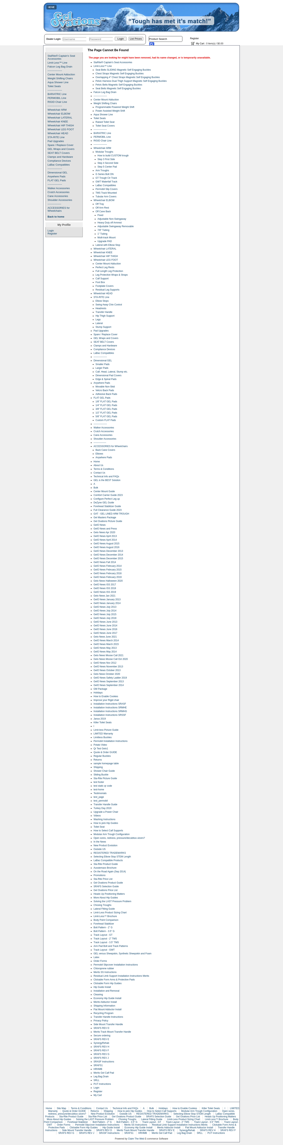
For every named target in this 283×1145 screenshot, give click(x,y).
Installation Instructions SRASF (110, 703)
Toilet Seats (54, 86)
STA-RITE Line (56, 137)
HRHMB (98, 1069)
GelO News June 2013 (105, 621)
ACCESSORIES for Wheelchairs (59, 209)
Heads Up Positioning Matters (109, 894)
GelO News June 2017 (105, 633)
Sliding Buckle (101, 774)
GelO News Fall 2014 (105, 562)
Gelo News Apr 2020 (104, 532)
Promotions (100, 875)
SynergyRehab (101, 1043)
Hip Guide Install (102, 987)
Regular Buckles (102, 756)
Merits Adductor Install (105, 1002)
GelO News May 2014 (105, 651)
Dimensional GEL (57, 172)
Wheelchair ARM (57, 109)
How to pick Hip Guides (106, 823)
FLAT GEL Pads (57, 180)
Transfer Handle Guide (105, 804)
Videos (97, 815)
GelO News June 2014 (105, 625)
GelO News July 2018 (105, 618)
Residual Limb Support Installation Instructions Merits (121, 976)
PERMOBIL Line (57, 98)
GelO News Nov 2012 (105, 662)
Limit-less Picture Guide (106, 730)
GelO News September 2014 (109, 685)
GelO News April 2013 (105, 536)
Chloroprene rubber (104, 968)
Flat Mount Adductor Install (107, 1009)
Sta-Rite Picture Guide (105, 778)
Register (194, 38)
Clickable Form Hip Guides (108, 983)
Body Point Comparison (106, 920)
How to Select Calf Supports (108, 830)
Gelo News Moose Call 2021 (108, 655)
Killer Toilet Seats (103, 722)
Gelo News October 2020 (107, 674)
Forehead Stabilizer (104, 923)
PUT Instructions (102, 1084)
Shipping (98, 767)
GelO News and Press (105, 528)
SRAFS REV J (101, 1058)
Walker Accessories (59, 188)
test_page (99, 797)
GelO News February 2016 (108, 573)
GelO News (100, 525)
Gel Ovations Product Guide (108, 882)
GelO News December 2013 (108, 551)
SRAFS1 (98, 1065)
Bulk (96, 487)
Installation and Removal (106, 990)
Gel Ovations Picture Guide (108, 521)
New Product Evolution (105, 845)
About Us (98, 465)
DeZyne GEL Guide (104, 502)
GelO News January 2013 (107, 599)
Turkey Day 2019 (102, 808)
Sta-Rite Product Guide (106, 864)
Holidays (98, 692)
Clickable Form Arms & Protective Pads (114, 979)
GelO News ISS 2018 (105, 588)
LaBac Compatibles (59, 164)
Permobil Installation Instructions (111, 741)
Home (97, 461)
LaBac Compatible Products (108, 860)
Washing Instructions (104, 819)
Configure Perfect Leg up (107, 498)
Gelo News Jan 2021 (104, 595)
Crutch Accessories (58, 192)
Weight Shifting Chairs (60, 78)
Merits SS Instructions (105, 972)
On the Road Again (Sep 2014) (110, 871)
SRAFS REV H (101, 1046)
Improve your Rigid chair (106, 700)
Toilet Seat (99, 826)
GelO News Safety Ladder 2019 (110, 677)
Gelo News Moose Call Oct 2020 (111, 659)
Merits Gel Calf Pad (104, 1072)
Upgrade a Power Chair (106, 812)
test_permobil (101, 800)
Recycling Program (103, 1013)
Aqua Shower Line (58, 82)
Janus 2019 (100, 718)
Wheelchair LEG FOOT (61, 129)
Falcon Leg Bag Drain (60, 66)
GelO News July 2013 (105, 607)
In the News (100, 841)
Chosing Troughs (102, 905)
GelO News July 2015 (105, 614)
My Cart (200, 43)
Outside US (100, 849)
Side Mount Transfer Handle (108, 1024)
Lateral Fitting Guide (104, 908)
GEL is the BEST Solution (107, 480)
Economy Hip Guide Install (107, 998)
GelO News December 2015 (108, 558)
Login (51, 230)
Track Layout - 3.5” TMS (106, 942)
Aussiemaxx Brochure (105, 867)
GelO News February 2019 (108, 577)
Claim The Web (136, 1138)
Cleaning (98, 994)
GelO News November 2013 (108, 666)
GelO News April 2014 (105, 539)
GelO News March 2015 (106, 644)
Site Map (61, 1108)
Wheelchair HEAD (58, 133)
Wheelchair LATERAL (60, 117)
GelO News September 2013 (109, 681)
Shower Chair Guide (104, 771)
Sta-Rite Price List (103, 879)
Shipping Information (104, 1005)
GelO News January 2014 (107, 603)
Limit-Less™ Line (57, 62)
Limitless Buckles (103, 737)
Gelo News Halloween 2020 (108, 580)
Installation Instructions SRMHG (110, 711)
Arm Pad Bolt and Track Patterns (111, 946)
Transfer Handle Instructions (108, 1017)
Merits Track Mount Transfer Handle (112, 1031)
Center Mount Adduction (61, 74)
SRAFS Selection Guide (106, 886)
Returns (98, 759)
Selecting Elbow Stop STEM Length (112, 856)
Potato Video (100, 744)
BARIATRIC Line (57, 94)
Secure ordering (102, 1035)
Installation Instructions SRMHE (110, 707)
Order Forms (100, 961)
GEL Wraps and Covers (61, 149)
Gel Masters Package (105, 517)
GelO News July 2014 (105, 610)
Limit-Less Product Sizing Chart (110, 912)
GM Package (100, 689)
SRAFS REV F (101, 1050)
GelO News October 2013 (107, 670)
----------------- (55, 70)
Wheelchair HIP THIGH (61, 125)
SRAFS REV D (101, 1028)
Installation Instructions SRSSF (110, 715)
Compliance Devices (59, 160)
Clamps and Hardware (60, 156)
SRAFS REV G (101, 1054)
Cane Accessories (58, 196)
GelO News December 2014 (108, 554)
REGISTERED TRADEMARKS (110, 853)
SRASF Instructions (104, 1061)
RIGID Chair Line (57, 101)
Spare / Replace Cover (61, 145)
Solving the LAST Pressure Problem (112, 901)
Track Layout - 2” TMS (105, 938)
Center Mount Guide (104, 491)
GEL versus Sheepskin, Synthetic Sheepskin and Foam (122, 953)
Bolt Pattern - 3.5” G (104, 931)
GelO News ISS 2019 (105, 592)
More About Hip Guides (106, 897)
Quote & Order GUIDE (105, 752)
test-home (99, 789)
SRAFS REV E (101, 1039)
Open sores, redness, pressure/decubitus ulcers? (119, 838)
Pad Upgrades (56, 141)
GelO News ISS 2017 (105, 584)
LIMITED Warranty (103, 733)
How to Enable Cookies (106, 696)
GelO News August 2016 (106, 547)
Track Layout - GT (103, 935)
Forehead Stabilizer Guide (107, 506)
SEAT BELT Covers (59, 152)
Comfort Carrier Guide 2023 (108, 495)
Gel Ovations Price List (106, 890)
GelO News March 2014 (106, 640)
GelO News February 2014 (108, 566)
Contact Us (99, 472)
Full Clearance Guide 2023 (108, 510)
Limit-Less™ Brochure (105, 916)
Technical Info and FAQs (106, 476)
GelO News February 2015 (108, 569)
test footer (99, 782)
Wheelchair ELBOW (59, 113)
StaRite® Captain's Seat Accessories (61, 57)
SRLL (96, 1080)
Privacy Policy (101, 1020)
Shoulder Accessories (60, 200)
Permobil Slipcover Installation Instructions (116, 964)
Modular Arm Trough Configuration (112, 834)
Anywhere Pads (56, 176)
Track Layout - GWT (104, 949)
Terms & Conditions (104, 469)
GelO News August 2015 (106, 543)
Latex (96, 957)
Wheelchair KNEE (58, 121)
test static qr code (103, 785)
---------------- (54, 203)
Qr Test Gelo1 (101, 748)
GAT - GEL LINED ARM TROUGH (111, 513)
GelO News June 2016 (105, 629)
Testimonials (100, 793)
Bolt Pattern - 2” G (103, 927)
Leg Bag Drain (101, 1076)
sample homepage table (106, 763)
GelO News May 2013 (105, 648)
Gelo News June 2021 (105, 636)
